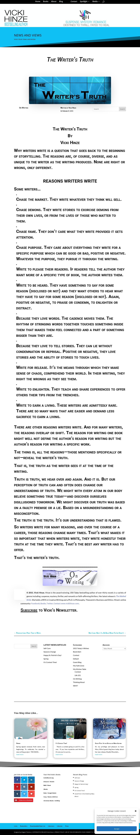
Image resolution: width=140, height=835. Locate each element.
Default (76, 659)
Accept (116, 829)
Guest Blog (77, 662)
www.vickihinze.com (70, 603)
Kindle (52, 781)
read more (19, 754)
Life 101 (78, 675)
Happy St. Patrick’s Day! (52, 655)
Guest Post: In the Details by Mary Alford (108, 743)
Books (46, 3)
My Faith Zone (78, 666)
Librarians (51, 826)
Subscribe (29, 610)
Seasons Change (50, 652)
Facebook (35, 603)
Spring (46, 659)
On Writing (23, 108)
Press (67, 826)
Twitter (50, 603)
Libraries (59, 826)
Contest (76, 655)
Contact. (57, 603)
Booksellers (23, 826)
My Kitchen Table (79, 669)
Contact (73, 3)
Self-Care (47, 648)
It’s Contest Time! (50, 662)
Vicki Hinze (72, 108)
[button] (136, 811)
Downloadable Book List (37, 826)
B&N (45, 785)
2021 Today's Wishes (81, 648)
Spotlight (83, 3)
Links (15, 826)
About (54, 3)
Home (38, 3)
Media (94, 3)
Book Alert (77, 652)
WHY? (75, 686)
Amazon (46, 781)
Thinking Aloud (79, 682)
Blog (62, 3)
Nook (49, 785)
